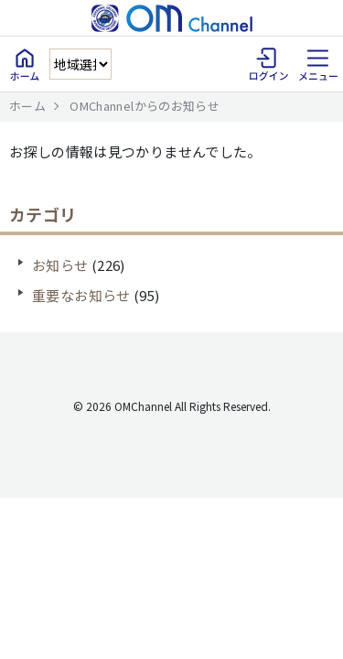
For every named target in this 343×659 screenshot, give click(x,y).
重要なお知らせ (81, 295)
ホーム (27, 106)
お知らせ (60, 265)
